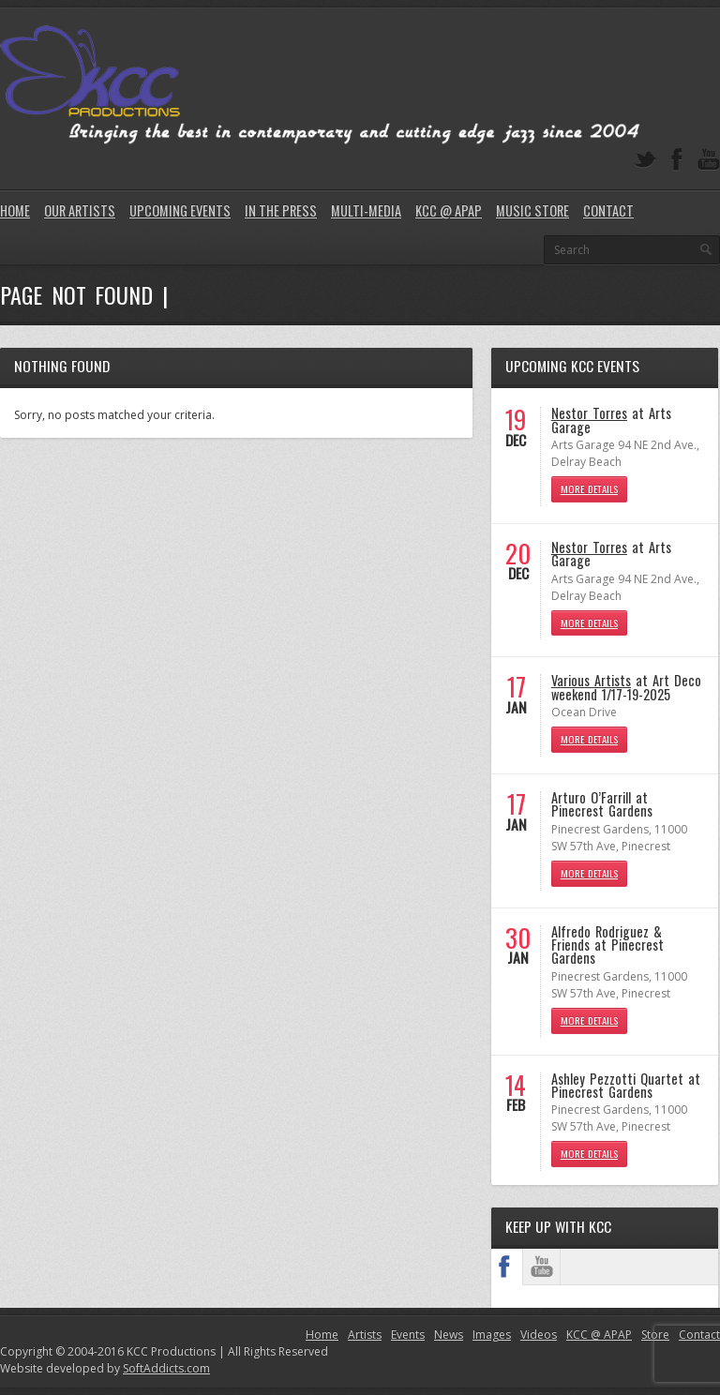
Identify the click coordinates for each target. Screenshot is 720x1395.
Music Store (532, 210)
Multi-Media (366, 210)
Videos (538, 1334)
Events (408, 1334)
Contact (608, 210)
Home (15, 210)
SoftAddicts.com (166, 1368)
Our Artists (79, 210)
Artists (365, 1334)
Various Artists (591, 680)
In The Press (281, 210)
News (448, 1334)
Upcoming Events (180, 210)
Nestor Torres (589, 413)
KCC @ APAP (448, 210)
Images (491, 1334)
